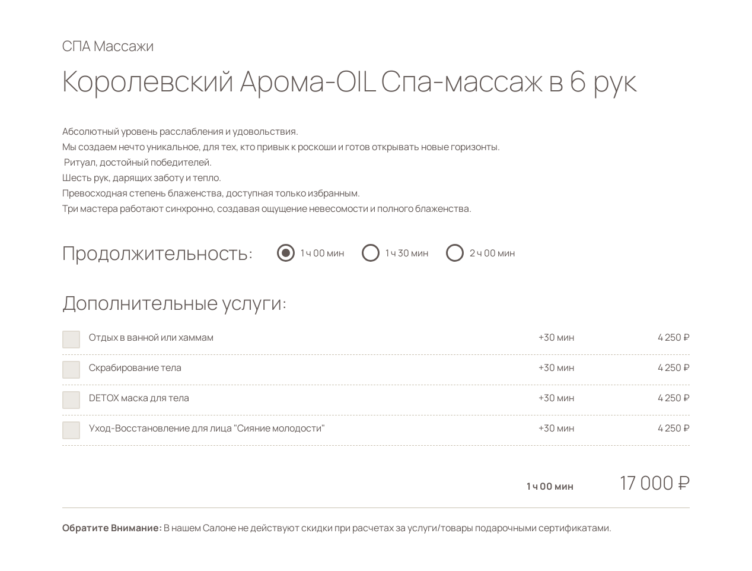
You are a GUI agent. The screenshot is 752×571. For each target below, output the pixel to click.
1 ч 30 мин (406, 252)
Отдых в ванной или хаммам (151, 337)
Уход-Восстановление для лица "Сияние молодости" (207, 427)
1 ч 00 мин (322, 252)
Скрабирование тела (135, 367)
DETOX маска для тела (139, 397)
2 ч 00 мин (492, 252)
